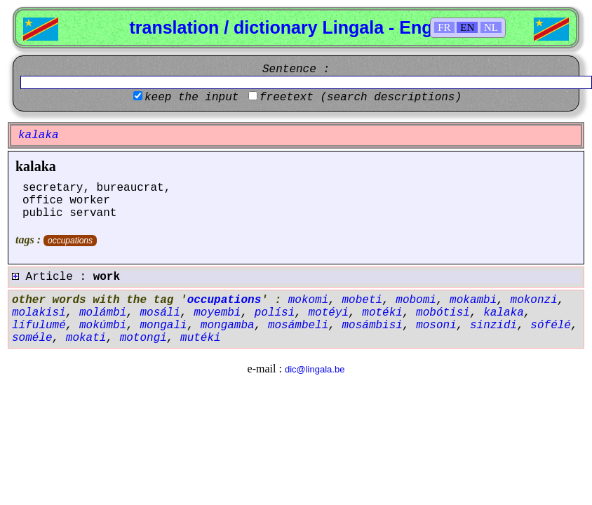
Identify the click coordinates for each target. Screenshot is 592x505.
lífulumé (39, 325)
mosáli (160, 313)
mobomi (416, 300)
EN (467, 27)
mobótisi (443, 313)
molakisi (39, 313)
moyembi (217, 313)
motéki (382, 313)
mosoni (436, 325)
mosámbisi (372, 325)
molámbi (102, 313)
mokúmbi (102, 325)
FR (444, 27)
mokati (86, 338)
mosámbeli (298, 325)
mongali (163, 325)
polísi (275, 313)
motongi (143, 338)
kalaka (35, 166)
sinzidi (493, 325)
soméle (32, 338)
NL (491, 27)
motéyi (328, 313)
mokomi (308, 300)
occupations (70, 240)
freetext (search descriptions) (361, 97)
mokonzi (534, 300)
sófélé (550, 325)
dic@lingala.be (314, 369)
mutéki (200, 338)
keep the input (191, 97)
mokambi (473, 300)
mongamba (228, 325)
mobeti (362, 300)
